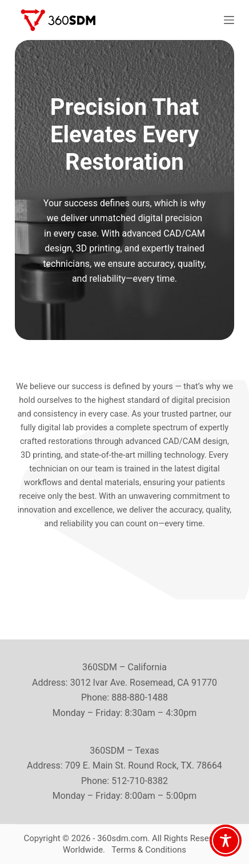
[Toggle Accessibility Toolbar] (225, 840)
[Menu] (229, 20)
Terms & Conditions (148, 850)
